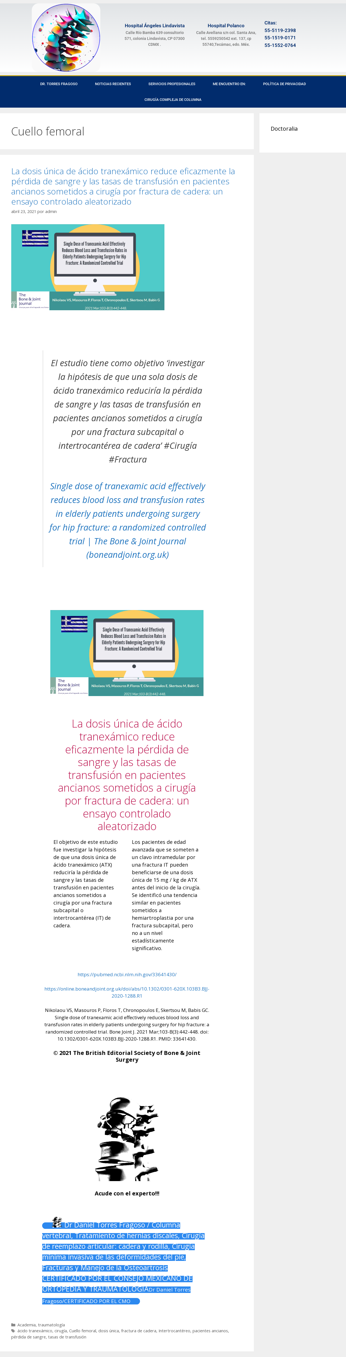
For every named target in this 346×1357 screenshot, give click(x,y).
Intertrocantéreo (174, 1330)
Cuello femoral (82, 1330)
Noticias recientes (113, 84)
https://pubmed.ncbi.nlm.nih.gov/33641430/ (127, 974)
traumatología (51, 1324)
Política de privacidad (284, 84)
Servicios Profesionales (171, 84)
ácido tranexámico (34, 1330)
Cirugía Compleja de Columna (173, 100)
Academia (26, 1324)
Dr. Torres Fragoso (59, 84)
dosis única (108, 1330)
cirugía (61, 1330)
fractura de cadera (138, 1330)
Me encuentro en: (229, 84)
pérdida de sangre (28, 1337)
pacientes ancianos (210, 1330)
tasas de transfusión (67, 1337)
